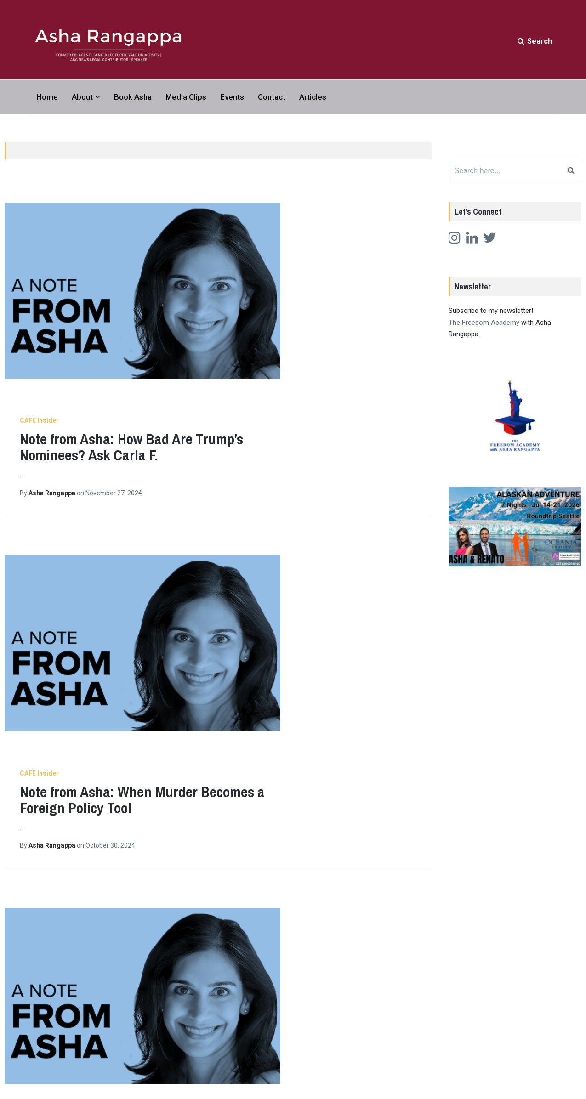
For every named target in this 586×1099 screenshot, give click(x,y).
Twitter (453, 1034)
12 (295, 894)
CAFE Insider (171, 188)
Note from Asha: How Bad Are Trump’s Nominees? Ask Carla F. (263, 215)
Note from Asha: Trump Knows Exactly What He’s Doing (282, 767)
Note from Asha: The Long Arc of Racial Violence (267, 491)
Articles (312, 97)
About (82, 97)
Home (47, 97)
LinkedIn (455, 1060)
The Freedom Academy (484, 324)
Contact (271, 97)
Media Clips (185, 97)
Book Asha (133, 97)
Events (232, 97)
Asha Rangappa (184, 260)
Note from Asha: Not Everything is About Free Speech (286, 629)
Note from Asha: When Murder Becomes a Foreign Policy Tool (274, 353)
